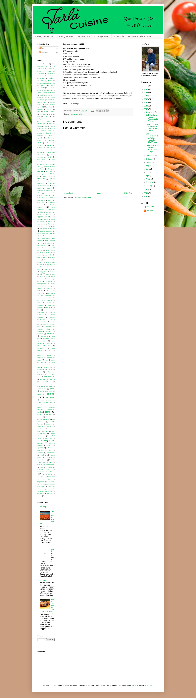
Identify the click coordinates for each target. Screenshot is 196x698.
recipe (76, 114)
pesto (53, 362)
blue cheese (46, 121)
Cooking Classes (101, 36)
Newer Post (68, 193)
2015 (146, 102)
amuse (42, 78)
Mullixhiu (40, 331)
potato (42, 379)
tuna (43, 474)
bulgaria (49, 138)
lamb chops (51, 293)
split (48, 448)
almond (42, 76)
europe (42, 221)
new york (49, 343)
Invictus (52, 272)
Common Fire (44, 186)
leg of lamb (41, 300)
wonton (39, 496)
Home (98, 193)
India (53, 269)
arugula (50, 88)
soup (45, 441)
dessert (40, 207)
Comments (44, 53)
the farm (49, 467)
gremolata (49, 252)
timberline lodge (43, 469)
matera (52, 322)
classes (43, 181)
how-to (42, 264)
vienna (42, 484)
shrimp (45, 431)
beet (45, 111)
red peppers (50, 397)
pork (46, 374)
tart (50, 462)
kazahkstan (48, 281)
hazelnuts (48, 255)
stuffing (43, 455)
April (148, 176)
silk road (43, 433)
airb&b (50, 69)
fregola (52, 233)
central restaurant (49, 166)
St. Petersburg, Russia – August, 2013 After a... (152, 118)
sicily (53, 431)
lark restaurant (46, 295)
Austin (41, 95)
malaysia (42, 319)
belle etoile (43, 114)
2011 (146, 193)
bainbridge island (46, 100)
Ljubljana (40, 305)
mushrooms (51, 333)
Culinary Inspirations (44, 36)
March (148, 179)
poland (49, 372)
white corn (40, 493)
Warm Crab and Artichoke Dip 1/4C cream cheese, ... (152, 127)
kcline (134, 685)
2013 (146, 109)
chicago (50, 169)
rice (38, 405)
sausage (40, 426)
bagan (53, 97)
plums (39, 372)
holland (39, 262)
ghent (46, 248)
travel (52, 472)
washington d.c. (46, 489)
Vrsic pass (51, 486)
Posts (42, 48)
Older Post (128, 193)
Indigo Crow (43, 272)
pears (53, 360)
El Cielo (45, 219)
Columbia (51, 183)
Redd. (42, 400)
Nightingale (40, 348)
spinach (40, 448)
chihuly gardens (42, 174)
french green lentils (43, 238)
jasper (47, 274)
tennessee (51, 464)
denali (49, 205)
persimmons (44, 362)
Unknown (150, 211)
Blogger (149, 685)
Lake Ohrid (40, 293)
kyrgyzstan (48, 288)
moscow (48, 326)
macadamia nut (48, 310)
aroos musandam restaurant (46, 83)
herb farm (47, 260)
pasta (39, 360)
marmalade (43, 322)
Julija (47, 276)
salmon (48, 414)
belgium (52, 111)
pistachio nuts (41, 369)
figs (38, 226)
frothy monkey (50, 240)
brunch (48, 133)
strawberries (51, 452)
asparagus (48, 90)
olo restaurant (48, 353)
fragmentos (43, 228)
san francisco (44, 419)
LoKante (40, 307)
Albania (49, 71)
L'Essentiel (49, 291)
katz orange (51, 279)
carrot (43, 155)
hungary (42, 267)
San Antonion (50, 417)
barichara (40, 109)
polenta (39, 374)
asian (39, 90)
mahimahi (52, 317)
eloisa (53, 219)
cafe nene (49, 143)
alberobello (40, 73)
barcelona (48, 107)
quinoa (52, 389)
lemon (50, 300)
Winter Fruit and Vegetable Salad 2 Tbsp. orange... (152, 148)
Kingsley (49, 286)
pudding (49, 384)
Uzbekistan (40, 477)
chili (38, 176)
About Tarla (119, 36)
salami (39, 414)
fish (44, 226)
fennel (50, 224)
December (150, 112)
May (148, 172)
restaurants (48, 402)
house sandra (50, 262)
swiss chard (48, 457)
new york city (43, 345)
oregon (49, 355)
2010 (146, 196)
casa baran (41, 159)
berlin (50, 114)
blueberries (41, 123)
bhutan (39, 116)
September (150, 162)
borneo (39, 126)
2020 (146, 86)
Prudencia (40, 384)
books (50, 123)
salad (80, 114)
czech (50, 200)
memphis (43, 324)
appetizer (51, 78)
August (149, 166)
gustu (39, 255)
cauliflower (43, 164)
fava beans (41, 224)
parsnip (49, 357)
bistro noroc (51, 119)
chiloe (44, 176)
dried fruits (51, 209)
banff (41, 107)
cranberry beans (42, 195)
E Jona (49, 214)
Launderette (41, 298)
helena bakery (41, 257)
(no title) (43, 507)
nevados (43, 341)
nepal (53, 338)
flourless (52, 226)
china (50, 176)
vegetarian (51, 481)
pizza (50, 369)
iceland (46, 269)
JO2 (53, 274)
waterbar (40, 491)
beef (38, 111)
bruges (39, 133)
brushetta (40, 135)
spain (49, 445)
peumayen (43, 365)
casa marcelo (50, 162)
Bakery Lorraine (49, 104)
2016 (146, 99)
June (148, 169)
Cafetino (40, 145)
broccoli (52, 128)
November (150, 156)
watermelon (48, 491)
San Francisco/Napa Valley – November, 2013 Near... (152, 138)
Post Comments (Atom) (82, 197)
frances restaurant (46, 231)
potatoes (52, 379)
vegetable (40, 481)
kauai (41, 281)
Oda (50, 350)
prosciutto (46, 381)
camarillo (40, 147)
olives (39, 353)
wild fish (49, 493)
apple (42, 80)
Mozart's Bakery (43, 329)
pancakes (40, 357)
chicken (40, 171)
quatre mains (41, 389)
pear (71, 114)
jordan (41, 276)
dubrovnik (49, 212)
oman (39, 355)
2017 (146, 96)
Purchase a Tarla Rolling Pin (140, 36)
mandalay (52, 319)
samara (39, 417)
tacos (45, 460)
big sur (47, 116)
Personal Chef (83, 36)
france (52, 228)
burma (39, 140)
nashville (46, 338)
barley (49, 109)
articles (42, 88)
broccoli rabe (46, 131)
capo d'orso (50, 152)
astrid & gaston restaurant (46, 92)
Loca (49, 305)
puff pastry (40, 386)
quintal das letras (46, 391)
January (149, 186)
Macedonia (40, 312)
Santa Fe (49, 424)
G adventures (42, 245)
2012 (146, 190)
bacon (46, 97)
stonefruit (40, 452)
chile (51, 174)
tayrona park (41, 464)
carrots (49, 157)
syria (38, 460)
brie (46, 126)
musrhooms (44, 336)
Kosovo (39, 288)
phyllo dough (48, 367)
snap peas (48, 438)
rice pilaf (46, 405)
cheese (42, 169)
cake (49, 145)
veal (49, 479)
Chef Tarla (150, 207)
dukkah (39, 214)
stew (50, 450)
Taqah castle (41, 462)
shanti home (41, 429)
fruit (41, 243)
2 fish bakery (42, 64)
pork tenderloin (49, 377)
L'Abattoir (40, 291)
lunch (39, 310)
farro (50, 221)
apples (49, 80)
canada (39, 152)
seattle (49, 426)
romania (49, 409)
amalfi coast (51, 76)
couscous (49, 190)
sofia (38, 441)
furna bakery (48, 243)
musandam (49, 331)
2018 (146, 93)
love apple (48, 307)
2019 (146, 89)
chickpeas (49, 171)
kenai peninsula (42, 283)
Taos (50, 460)
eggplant (40, 217)
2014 (146, 106)
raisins (39, 394)
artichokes (51, 85)
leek (50, 298)
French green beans (46, 236)
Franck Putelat (42, 233)
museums (40, 333)
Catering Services (65, 36)
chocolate (41, 179)
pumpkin (49, 386)
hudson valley (50, 264)
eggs (49, 217)
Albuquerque (51, 73)
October (149, 159)
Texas (41, 467)
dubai (41, 212)
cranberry (48, 193)
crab (38, 193)
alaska (39, 71)
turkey (50, 474)
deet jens (40, 202)
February (149, 182)
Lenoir (39, 303)
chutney (52, 178)
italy (41, 274)
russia (39, 412)
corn (48, 188)
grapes (42, 252)
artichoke (42, 85)
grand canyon (50, 250)
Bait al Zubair (42, 102)
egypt (39, 219)
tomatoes (40, 472)
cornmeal (40, 190)
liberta (49, 303)
